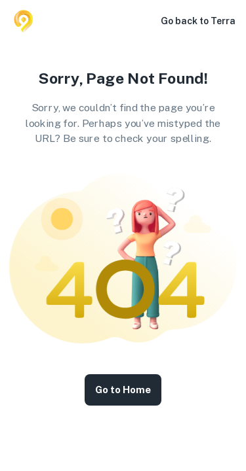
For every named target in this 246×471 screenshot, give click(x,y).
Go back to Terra (198, 21)
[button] (142, 21)
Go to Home (123, 390)
